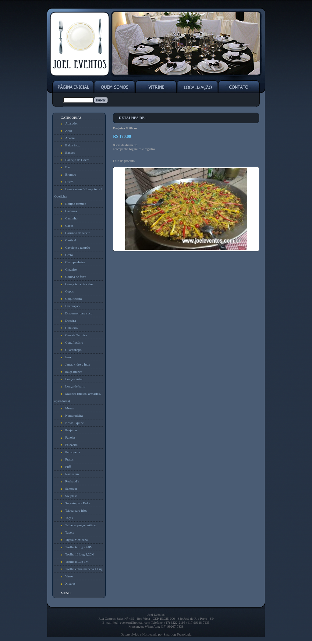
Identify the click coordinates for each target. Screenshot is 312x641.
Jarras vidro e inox (77, 364)
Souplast (71, 496)
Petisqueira (72, 452)
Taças (69, 518)
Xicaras (70, 583)
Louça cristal (74, 379)
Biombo (70, 174)
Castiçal (70, 240)
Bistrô (69, 182)
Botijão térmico (75, 203)
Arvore (70, 138)
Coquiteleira (73, 298)
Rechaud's (72, 481)
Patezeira (71, 445)
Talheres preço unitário (80, 525)
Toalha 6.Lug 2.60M (79, 547)
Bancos (70, 152)
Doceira (70, 320)
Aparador (71, 123)
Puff (68, 466)
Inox (68, 357)
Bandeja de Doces (77, 160)
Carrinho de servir (77, 233)
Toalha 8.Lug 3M (77, 561)
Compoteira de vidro (79, 284)
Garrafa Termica (76, 335)
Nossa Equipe (74, 423)
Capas (69, 225)
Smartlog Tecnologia (178, 634)
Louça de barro (75, 386)
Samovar (71, 488)
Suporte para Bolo (77, 503)
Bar (67, 167)
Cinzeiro (71, 269)
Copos (69, 291)
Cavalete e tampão (77, 247)
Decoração (72, 306)
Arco (68, 130)
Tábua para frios (76, 510)
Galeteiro (71, 328)
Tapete (69, 532)
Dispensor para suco (78, 313)
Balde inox (72, 145)
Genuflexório (74, 342)
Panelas (70, 437)
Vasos (69, 576)
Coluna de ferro (75, 276)
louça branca (73, 371)
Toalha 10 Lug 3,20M (79, 554)
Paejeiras (71, 430)
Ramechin (72, 474)
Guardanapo (73, 350)
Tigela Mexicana (76, 539)
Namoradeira (74, 415)
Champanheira (75, 262)
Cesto (69, 255)
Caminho (71, 218)
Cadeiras (71, 211)
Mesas (69, 408)
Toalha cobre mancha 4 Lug (84, 569)
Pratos (69, 459)
